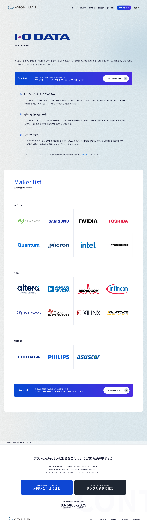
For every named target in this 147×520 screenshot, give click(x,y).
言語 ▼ (136, 8)
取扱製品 (92, 8)
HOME (9, 443)
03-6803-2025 (73, 505)
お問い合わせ (124, 8)
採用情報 (110, 8)
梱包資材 (101, 8)
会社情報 (83, 8)
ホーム (74, 8)
